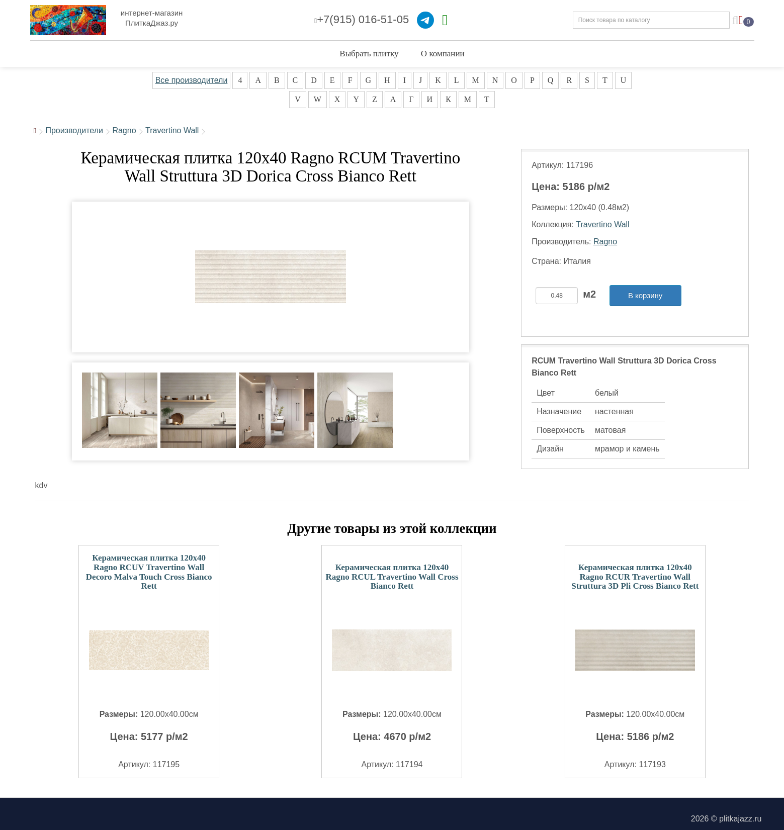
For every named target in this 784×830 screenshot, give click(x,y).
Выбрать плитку (368, 53)
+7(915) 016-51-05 (361, 19)
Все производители (191, 80)
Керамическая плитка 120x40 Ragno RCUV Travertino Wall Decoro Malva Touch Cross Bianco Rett (149, 572)
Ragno (124, 130)
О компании (443, 53)
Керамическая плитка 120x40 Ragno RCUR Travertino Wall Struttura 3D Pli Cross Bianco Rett (635, 577)
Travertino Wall (172, 130)
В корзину (645, 295)
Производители (74, 130)
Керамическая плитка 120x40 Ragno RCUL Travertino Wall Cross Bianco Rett (391, 577)
